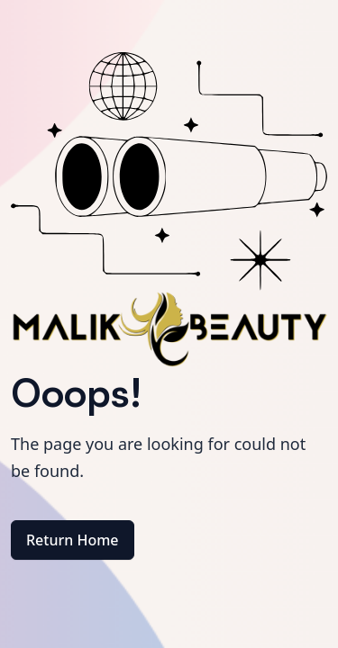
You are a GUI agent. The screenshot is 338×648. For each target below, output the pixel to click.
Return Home (72, 540)
